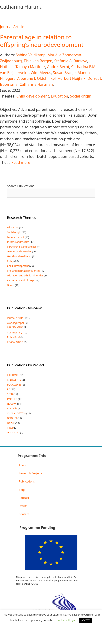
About (23, 465)
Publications (27, 481)
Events (23, 506)
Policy (10, 261)
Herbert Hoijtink (71, 78)
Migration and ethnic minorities (25, 275)
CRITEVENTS (14, 379)
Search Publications (20, 186)
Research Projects (30, 473)
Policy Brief (13, 337)
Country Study (15, 326)
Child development (32, 96)
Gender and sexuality (19, 251)
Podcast (24, 498)
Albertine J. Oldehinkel (36, 78)
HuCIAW (12, 403)
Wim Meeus (41, 72)
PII (8, 389)
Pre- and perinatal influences (23, 270)
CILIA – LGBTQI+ (16, 413)
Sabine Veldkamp (30, 54)
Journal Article (12, 26)
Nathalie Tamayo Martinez (22, 66)
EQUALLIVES (14, 384)
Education (59, 96)
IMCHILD (12, 399)
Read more (20, 162)
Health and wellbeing (19, 256)
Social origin (80, 96)
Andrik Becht (58, 66)
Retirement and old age (20, 280)
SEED (10, 394)
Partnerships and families (21, 246)
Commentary (14, 332)
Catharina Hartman (36, 84)
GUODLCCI (13, 432)
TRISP (10, 427)
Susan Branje (64, 72)
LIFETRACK (13, 375)
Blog (22, 490)
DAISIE (11, 423)
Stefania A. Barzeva (70, 60)
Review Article (15, 342)
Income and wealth (18, 241)
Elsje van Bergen (38, 60)
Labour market (15, 237)
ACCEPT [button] (85, 620)
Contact (24, 514)
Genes (10, 285)
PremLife (12, 408)
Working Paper (15, 322)
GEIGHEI (12, 418)
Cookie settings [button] (66, 620)
